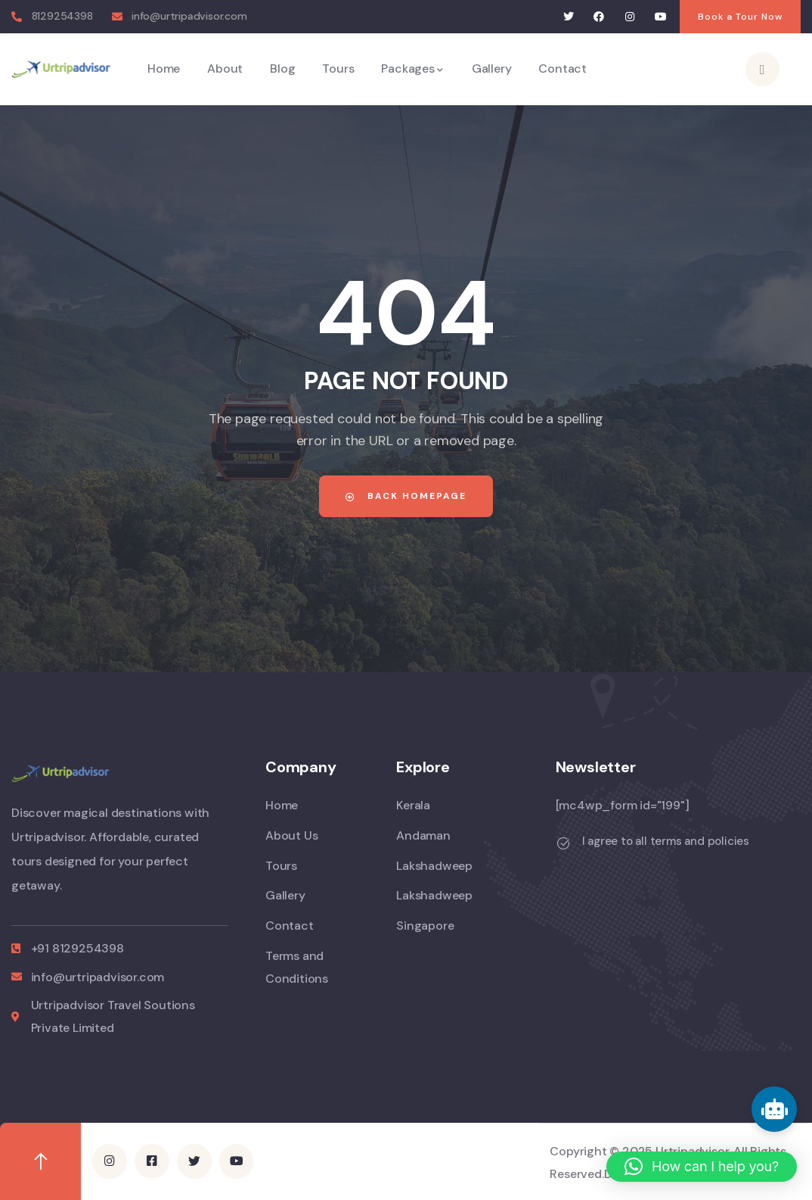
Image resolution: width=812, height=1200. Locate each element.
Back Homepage (406, 496)
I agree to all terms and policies (665, 841)
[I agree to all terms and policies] (563, 843)
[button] (701, 1167)
